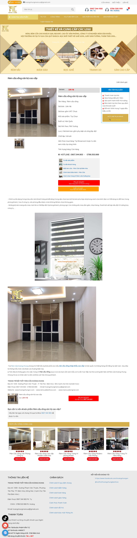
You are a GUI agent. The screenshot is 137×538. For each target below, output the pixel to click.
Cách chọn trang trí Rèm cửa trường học (74, 176)
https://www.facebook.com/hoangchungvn (111, 478)
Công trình (55, 17)
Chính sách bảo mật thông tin (61, 513)
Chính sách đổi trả (56, 508)
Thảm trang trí (46, 22)
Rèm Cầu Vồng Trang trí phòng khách (68, 455)
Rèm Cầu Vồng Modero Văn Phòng (93, 455)
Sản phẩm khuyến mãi (90, 17)
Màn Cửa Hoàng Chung (20, 366)
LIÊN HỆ (125, 2)
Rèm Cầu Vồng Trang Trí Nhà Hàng (117, 455)
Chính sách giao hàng (57, 498)
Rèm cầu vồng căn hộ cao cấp (30, 394)
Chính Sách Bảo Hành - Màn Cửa (72, 172)
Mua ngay (79, 183)
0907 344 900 (116, 120)
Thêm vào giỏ (78, 188)
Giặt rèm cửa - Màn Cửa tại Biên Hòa (73, 168)
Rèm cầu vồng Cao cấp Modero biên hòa (44, 455)
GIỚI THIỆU (116, 2)
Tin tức (43, 17)
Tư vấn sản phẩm (66, 160)
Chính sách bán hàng (57, 493)
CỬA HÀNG (105, 2)
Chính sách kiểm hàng (57, 488)
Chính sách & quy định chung (60, 483)
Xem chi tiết (19, 459)
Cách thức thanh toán (58, 503)
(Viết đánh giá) (122, 82)
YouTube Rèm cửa (71, 17)
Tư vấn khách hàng (67, 164)
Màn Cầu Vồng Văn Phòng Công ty (19, 455)
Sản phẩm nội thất (110, 17)
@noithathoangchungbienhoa (106, 482)
